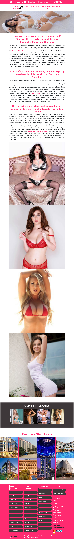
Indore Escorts (28, 499)
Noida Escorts (28, 492)
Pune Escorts (13, 518)
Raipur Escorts (28, 518)
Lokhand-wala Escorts (58, 489)
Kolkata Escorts (28, 511)
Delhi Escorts (13, 495)
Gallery (32, 6)
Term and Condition (38, 536)
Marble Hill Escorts (43, 520)
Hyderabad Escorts (15, 522)
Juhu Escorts (42, 489)
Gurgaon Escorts (14, 507)
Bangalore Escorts (14, 511)
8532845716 (56, 522)
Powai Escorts (42, 497)
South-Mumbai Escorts (58, 493)
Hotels (53, 6)
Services (43, 6)
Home (27, 6)
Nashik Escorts (28, 495)
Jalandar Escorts (28, 526)
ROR (25, 538)
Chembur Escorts (36, 93)
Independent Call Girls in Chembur (38, 131)
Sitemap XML (48, 536)
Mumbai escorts (14, 538)
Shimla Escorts (28, 503)
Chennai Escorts (28, 514)
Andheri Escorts (42, 508)
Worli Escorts (42, 493)
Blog (37, 6)
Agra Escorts (13, 499)
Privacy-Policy (28, 536)
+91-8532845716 (17, 2)
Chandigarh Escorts (15, 514)
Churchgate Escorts (43, 524)
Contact (58, 6)
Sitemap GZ (30, 538)
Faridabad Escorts (29, 530)
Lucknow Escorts (14, 526)
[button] (13, 416)
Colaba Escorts (42, 501)
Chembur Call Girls (17, 51)
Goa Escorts (13, 492)
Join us (48, 7)
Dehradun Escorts (14, 503)
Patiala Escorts (28, 522)
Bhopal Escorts (28, 507)
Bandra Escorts (42, 505)
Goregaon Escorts (43, 516)
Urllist (36, 538)
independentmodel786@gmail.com (38, 2)
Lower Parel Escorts (43, 528)
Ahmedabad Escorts (15, 530)
